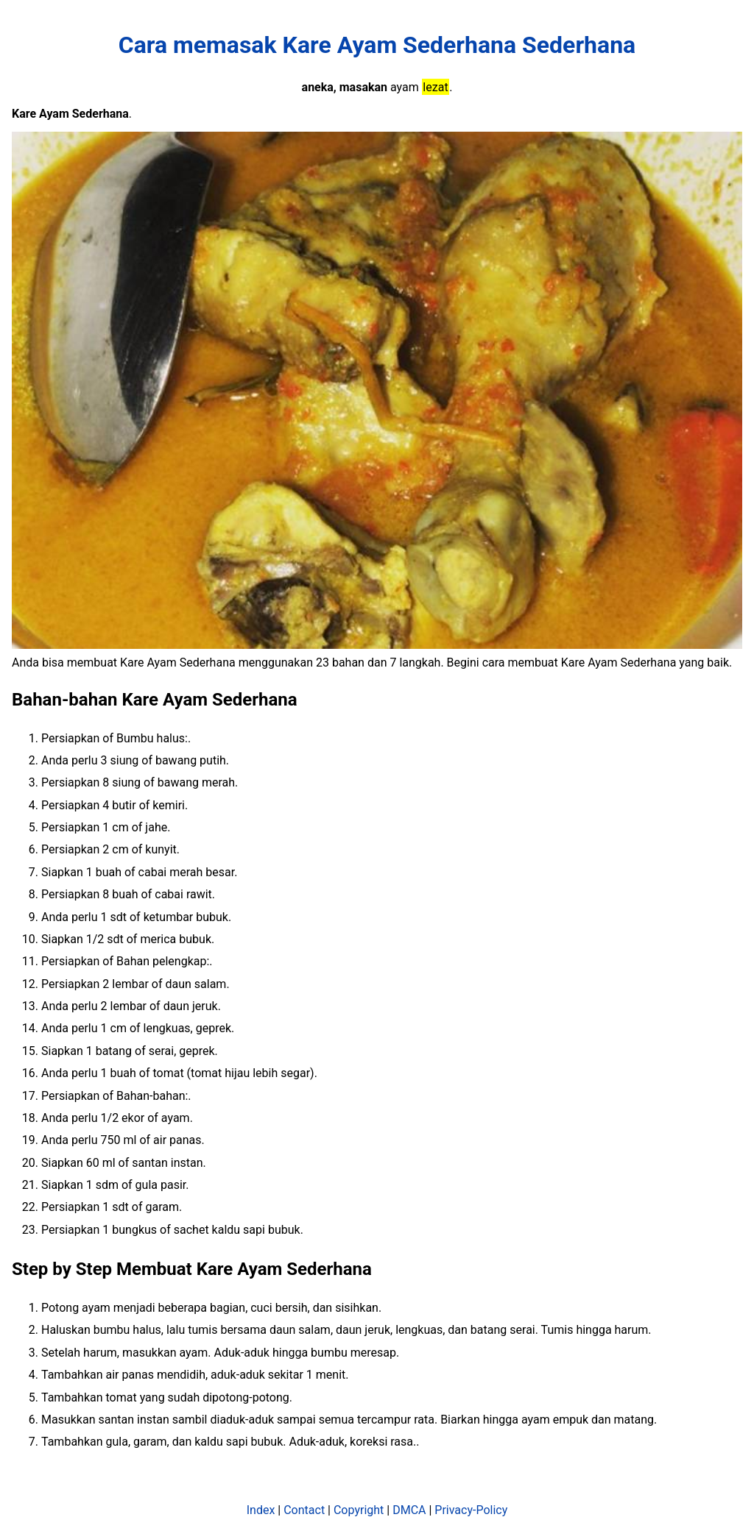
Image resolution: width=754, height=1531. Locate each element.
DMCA (409, 1510)
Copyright (359, 1510)
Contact (304, 1510)
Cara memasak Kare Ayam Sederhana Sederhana (377, 45)
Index (261, 1510)
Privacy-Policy (470, 1510)
